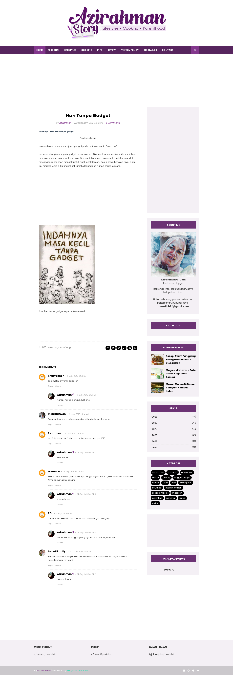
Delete (58, 386)
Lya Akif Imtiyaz (58, 551)
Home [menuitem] (39, 50)
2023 (174, 435)
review (155, 503)
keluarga (156, 487)
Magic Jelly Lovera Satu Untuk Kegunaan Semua (181, 373)
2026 (174, 416)
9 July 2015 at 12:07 (76, 376)
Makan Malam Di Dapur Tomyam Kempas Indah (180, 387)
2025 (174, 422)
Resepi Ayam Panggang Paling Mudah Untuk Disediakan (181, 359)
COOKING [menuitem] (86, 50)
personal (170, 498)
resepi (182, 498)
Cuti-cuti (172, 472)
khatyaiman (56, 376)
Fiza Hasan (55, 433)
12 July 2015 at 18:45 (81, 551)
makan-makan (174, 487)
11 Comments (113, 123)
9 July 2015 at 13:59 (86, 395)
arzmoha (54, 471)
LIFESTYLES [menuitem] (70, 50)
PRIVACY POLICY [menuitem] (130, 50)
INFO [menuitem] (100, 50)
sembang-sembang (59, 347)
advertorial (186, 472)
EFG (44, 347)
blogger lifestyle (182, 477)
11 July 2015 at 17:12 (65, 513)
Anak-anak (158, 472)
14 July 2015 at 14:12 (86, 452)
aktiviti (155, 477)
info (174, 482)
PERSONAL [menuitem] (53, 50)
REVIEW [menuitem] (111, 50)
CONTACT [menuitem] (167, 50)
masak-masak (160, 492)
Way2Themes (44, 670)
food (165, 482)
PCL (50, 513)
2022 (174, 441)
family (155, 482)
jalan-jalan (185, 482)
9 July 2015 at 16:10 (74, 433)
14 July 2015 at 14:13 (86, 532)
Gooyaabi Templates (77, 670)
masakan (177, 492)
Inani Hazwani (57, 414)
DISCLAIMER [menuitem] (150, 50)
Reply (50, 386)
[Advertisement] (116, 84)
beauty (166, 477)
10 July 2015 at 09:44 (73, 471)
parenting (157, 498)
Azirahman (65, 123)
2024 (174, 429)
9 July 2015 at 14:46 (79, 414)
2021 (174, 447)
